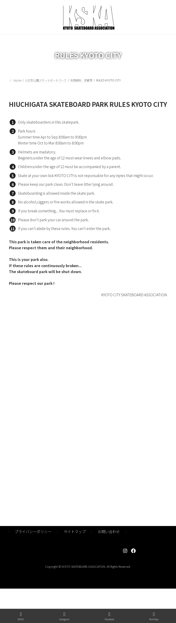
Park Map (153, 616)
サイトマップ (75, 531)
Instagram (64, 616)
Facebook (109, 616)
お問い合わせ (109, 531)
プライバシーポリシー (33, 531)
